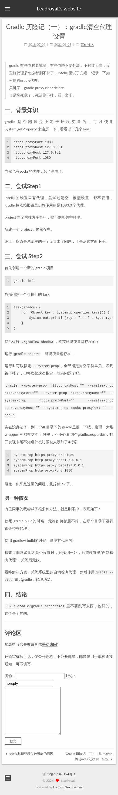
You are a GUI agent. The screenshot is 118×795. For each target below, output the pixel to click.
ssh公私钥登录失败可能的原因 (29, 754)
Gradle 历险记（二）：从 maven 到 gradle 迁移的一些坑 (89, 756)
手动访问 (49, 644)
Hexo (57, 787)
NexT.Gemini (74, 787)
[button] (7, 9)
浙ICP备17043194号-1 (59, 774)
